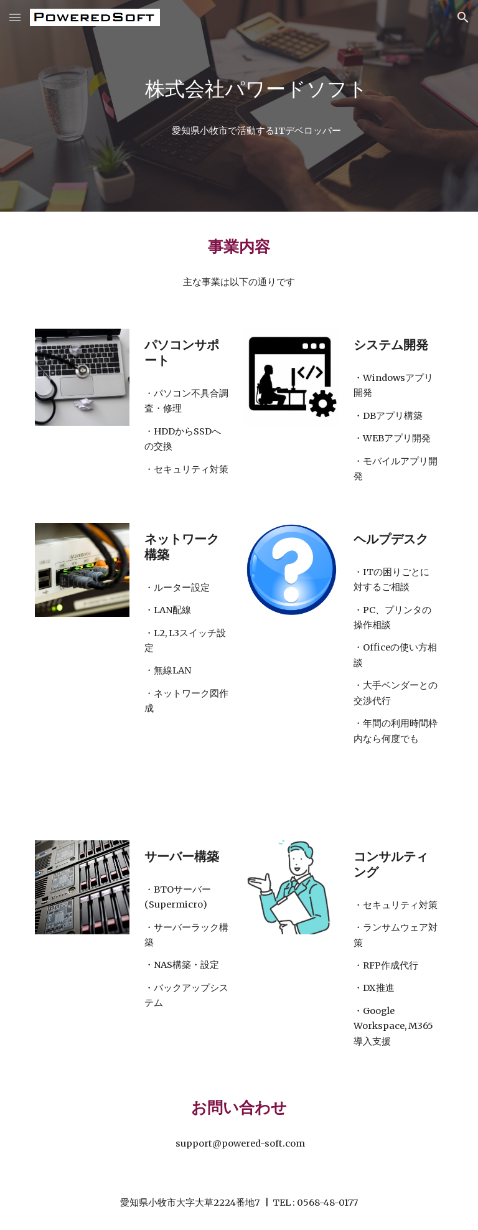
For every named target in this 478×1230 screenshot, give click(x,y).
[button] (15, 17)
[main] (256, 89)
